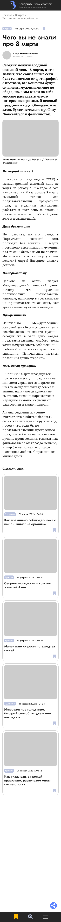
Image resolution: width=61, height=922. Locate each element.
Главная (7, 15)
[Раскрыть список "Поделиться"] (53, 906)
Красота (9, 577)
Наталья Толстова (29, 53)
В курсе (19, 15)
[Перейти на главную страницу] (30, 5)
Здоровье (10, 514)
